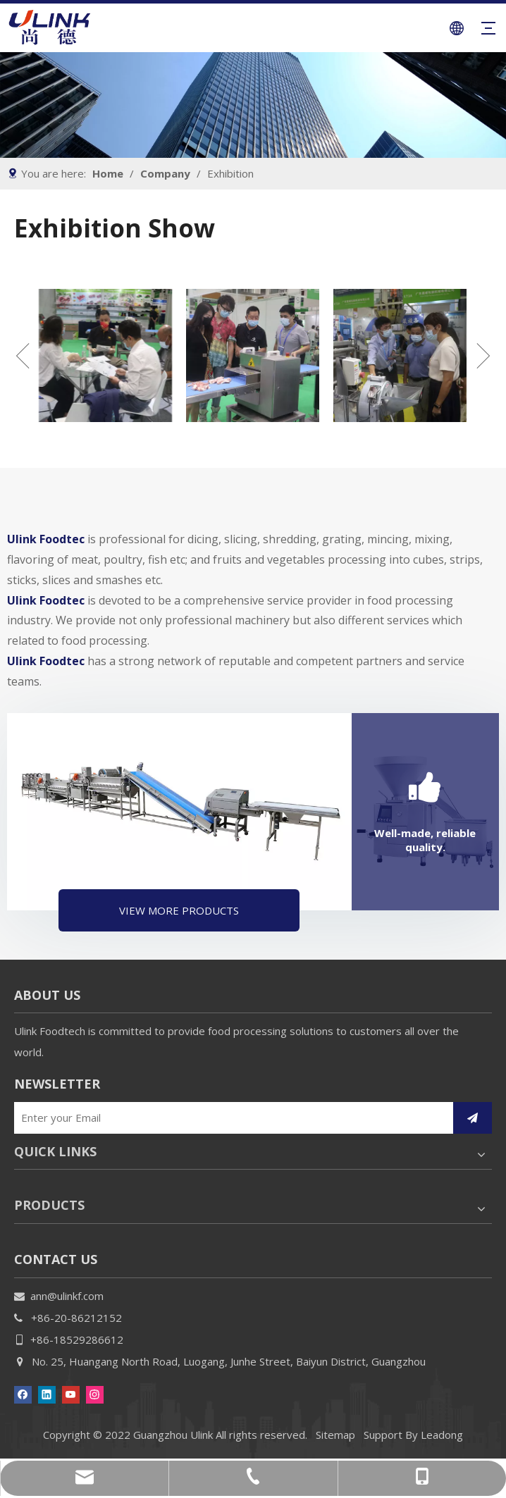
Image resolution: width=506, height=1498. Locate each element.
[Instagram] (95, 1393)
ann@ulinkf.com (67, 1296)
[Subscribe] (472, 1118)
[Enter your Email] (229, 1118)
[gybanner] (253, 105)
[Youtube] (71, 1393)
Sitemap (335, 1435)
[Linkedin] (47, 1393)
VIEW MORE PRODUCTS (179, 910)
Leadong (442, 1435)
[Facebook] (23, 1393)
